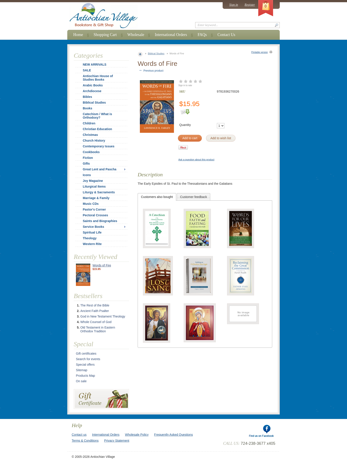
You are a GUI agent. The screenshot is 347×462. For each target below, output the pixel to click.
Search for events (88, 359)
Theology (89, 238)
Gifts (86, 163)
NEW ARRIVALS (94, 64)
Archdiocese (92, 91)
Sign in (233, 4)
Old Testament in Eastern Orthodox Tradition (97, 329)
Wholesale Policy (137, 434)
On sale (81, 381)
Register (250, 4)
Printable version (259, 52)
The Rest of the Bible (94, 305)
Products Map (85, 375)
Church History (94, 140)
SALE (87, 70)
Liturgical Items (94, 186)
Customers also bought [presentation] (157, 197)
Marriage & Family (96, 198)
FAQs (202, 34)
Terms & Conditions (85, 440)
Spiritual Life (92, 232)
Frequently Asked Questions (173, 434)
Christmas (87, 135)
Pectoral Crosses (95, 215)
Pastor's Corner (94, 209)
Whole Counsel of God (96, 322)
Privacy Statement (116, 440)
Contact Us (226, 34)
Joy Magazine (93, 181)
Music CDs (91, 203)
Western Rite (92, 244)
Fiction (88, 158)
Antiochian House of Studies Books (98, 77)
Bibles (87, 97)
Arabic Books (93, 85)
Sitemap (81, 370)
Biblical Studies (156, 53)
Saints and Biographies (100, 221)
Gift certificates (86, 353)
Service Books (93, 226)
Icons (87, 175)
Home (78, 34)
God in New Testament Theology (102, 316)
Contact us (79, 434)
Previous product (151, 70)
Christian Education (97, 129)
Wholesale (135, 34)
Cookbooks (91, 152)
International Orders (171, 34)
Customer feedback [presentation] (193, 197)
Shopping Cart (105, 34)
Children (89, 123)
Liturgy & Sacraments (99, 192)
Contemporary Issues (98, 146)
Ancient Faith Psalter (94, 311)
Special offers (85, 364)
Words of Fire (102, 265)
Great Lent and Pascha (99, 169)
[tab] (157, 197)
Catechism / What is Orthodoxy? (97, 115)
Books (87, 108)
